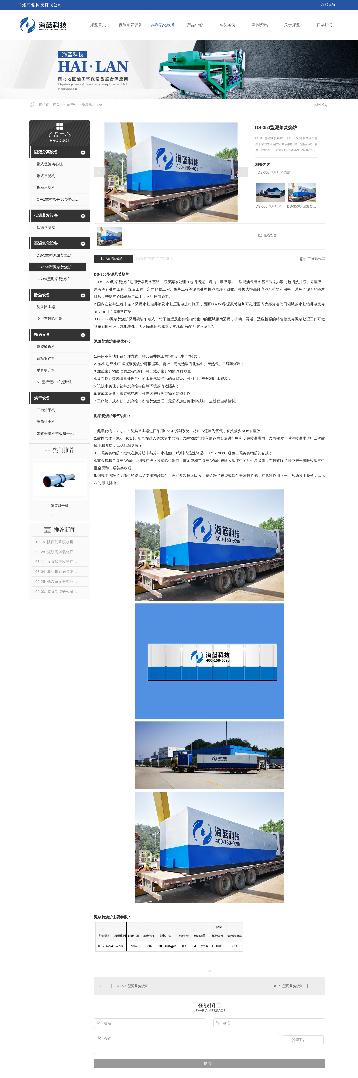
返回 (320, 104)
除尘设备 (42, 295)
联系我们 (324, 25)
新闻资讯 (260, 25)
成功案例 (227, 25)
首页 (56, 104)
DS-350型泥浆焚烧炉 (274, 172)
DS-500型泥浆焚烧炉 (271, 206)
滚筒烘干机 (59, 506)
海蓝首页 (98, 25)
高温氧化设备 (163, 25)
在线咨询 (328, 5)
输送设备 (42, 335)
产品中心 (195, 25)
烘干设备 (42, 398)
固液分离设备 (46, 152)
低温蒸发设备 (130, 25)
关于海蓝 (292, 25)
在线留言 (267, 235)
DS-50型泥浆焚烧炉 (288, 986)
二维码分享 (316, 258)
